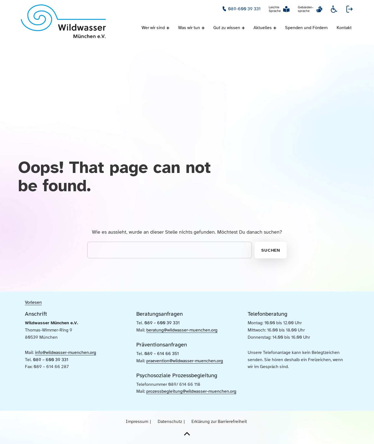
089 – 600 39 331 (50, 360)
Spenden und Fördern (306, 27)
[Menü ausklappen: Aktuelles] (274, 28)
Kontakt (344, 27)
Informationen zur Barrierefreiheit (334, 9)
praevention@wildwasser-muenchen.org (184, 361)
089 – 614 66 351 (161, 353)
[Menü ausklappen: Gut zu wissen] (243, 28)
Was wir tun (189, 27)
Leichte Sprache (275, 9)
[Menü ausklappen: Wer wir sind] (167, 28)
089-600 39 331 (244, 9)
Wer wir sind (153, 27)
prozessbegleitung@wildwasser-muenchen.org (191, 391)
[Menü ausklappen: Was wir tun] (203, 28)
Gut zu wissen (226, 27)
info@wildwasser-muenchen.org (65, 352)
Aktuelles (262, 27)
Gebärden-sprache (305, 9)
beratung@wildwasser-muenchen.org (181, 330)
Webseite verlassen (349, 9)
